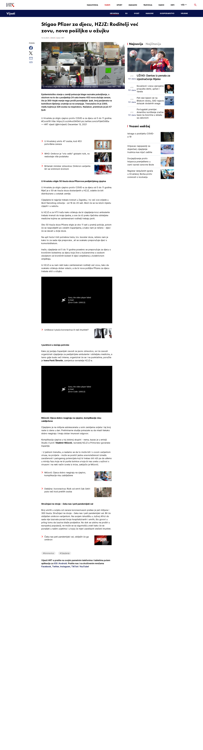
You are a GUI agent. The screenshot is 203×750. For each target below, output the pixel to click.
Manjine (149, 13)
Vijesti (107, 5)
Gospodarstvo (167, 13)
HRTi (172, 5)
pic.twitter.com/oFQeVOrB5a (95, 121)
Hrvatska (114, 13)
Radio (161, 5)
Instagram (65, 566)
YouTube (83, 566)
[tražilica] (195, 5)
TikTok (74, 566)
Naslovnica (92, 5)
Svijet (136, 13)
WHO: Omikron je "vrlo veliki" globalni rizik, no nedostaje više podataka (67, 155)
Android (63, 563)
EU (126, 13)
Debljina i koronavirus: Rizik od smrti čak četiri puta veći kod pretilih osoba (67, 490)
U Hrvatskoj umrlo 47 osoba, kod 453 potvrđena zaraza (63, 142)
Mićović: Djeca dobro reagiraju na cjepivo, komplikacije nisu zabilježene (65, 474)
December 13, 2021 (77, 124)
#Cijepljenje (65, 553)
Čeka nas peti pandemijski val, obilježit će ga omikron (66, 538)
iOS (56, 563)
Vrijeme (184, 13)
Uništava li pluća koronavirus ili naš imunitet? (66, 329)
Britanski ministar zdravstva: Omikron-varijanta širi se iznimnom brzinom (67, 167)
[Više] (184, 5)
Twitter (55, 566)
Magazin (133, 5)
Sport (119, 5)
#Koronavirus (48, 553)
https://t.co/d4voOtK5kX (69, 121)
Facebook (46, 566)
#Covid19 (46, 121)
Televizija (147, 5)
